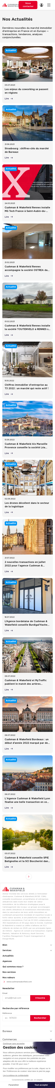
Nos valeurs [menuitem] (8, 978)
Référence (7, 1013)
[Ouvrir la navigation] (49, 5)
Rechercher (40, 1018)
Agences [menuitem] (7, 961)
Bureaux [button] (27, 1031)
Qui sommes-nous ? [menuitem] (12, 967)
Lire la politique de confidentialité (15, 1075)
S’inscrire (40, 998)
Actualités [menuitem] (7, 956)
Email (4, 993)
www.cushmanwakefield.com (17, 981)
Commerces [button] (27, 1039)
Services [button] (27, 950)
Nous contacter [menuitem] (28, 4)
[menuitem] (42, 5)
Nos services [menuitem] (9, 972)
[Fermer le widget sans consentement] (13, 1043)
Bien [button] (27, 945)
